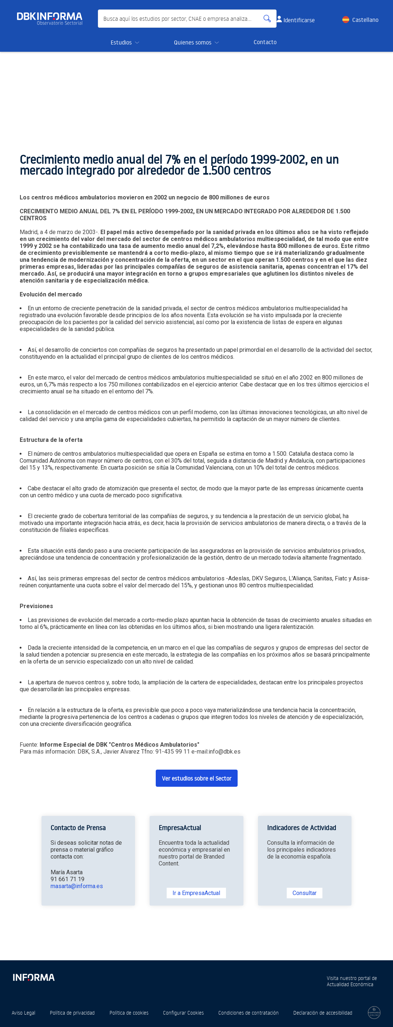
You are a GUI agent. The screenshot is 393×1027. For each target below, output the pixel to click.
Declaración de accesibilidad (322, 1013)
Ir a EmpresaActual (196, 893)
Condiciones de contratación (248, 1013)
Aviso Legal (23, 1013)
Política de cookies (129, 1013)
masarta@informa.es (77, 886)
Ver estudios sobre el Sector (196, 778)
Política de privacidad (72, 1013)
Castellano (365, 19)
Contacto (265, 42)
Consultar (305, 893)
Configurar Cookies (183, 1013)
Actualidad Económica (350, 984)
